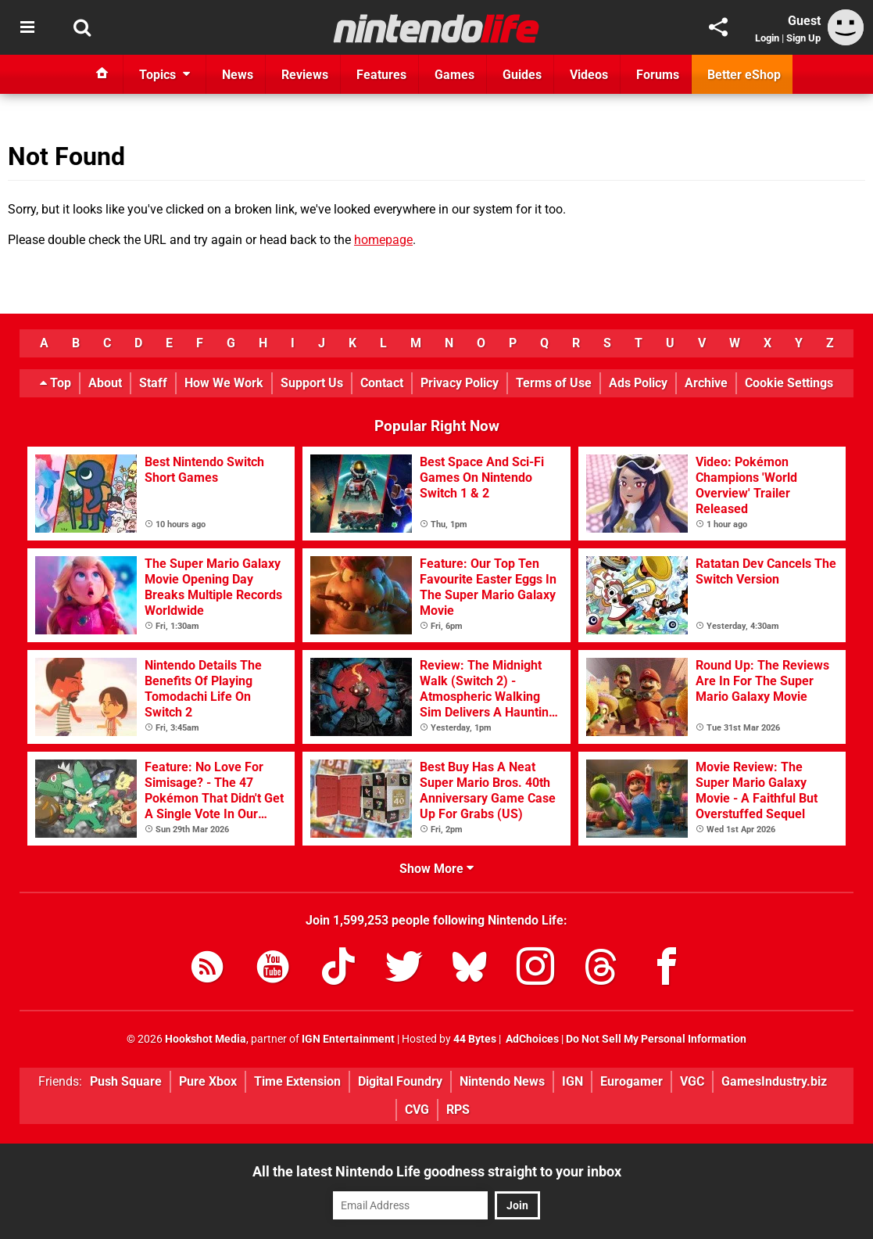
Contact (381, 382)
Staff (153, 382)
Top (55, 382)
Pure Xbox (208, 1081)
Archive (706, 382)
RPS (458, 1109)
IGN (572, 1081)
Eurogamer (631, 1081)
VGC (692, 1081)
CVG (417, 1109)
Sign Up (803, 38)
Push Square (126, 1081)
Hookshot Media (205, 1039)
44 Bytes (474, 1039)
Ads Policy (638, 382)
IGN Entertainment (348, 1039)
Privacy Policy (459, 382)
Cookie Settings (789, 382)
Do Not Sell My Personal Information (656, 1039)
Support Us (312, 382)
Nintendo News (502, 1081)
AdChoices (531, 1039)
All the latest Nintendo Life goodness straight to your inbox (436, 1171)
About (105, 382)
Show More (436, 868)
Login (767, 38)
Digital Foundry (400, 1081)
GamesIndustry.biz (774, 1081)
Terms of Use (554, 382)
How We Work (223, 382)
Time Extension (297, 1081)
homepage (383, 239)
